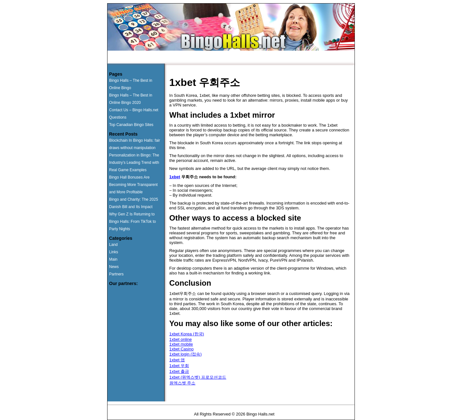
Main (113, 259)
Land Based (190, 57)
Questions (223, 57)
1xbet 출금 (179, 371)
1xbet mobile (181, 344)
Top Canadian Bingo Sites (131, 124)
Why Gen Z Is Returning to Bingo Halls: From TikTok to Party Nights (132, 221)
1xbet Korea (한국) (186, 334)
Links (113, 252)
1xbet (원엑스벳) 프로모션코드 (198, 377)
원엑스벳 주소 (182, 383)
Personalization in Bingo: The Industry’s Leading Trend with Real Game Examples (134, 162)
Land (113, 244)
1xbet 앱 (177, 359)
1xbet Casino (181, 349)
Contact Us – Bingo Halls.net (133, 110)
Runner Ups (155, 57)
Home (126, 57)
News (284, 57)
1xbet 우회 (179, 365)
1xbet (174, 176)
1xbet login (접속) (185, 354)
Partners (116, 274)
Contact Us (255, 57)
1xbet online (180, 339)
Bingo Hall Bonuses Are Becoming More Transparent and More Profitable (133, 184)
